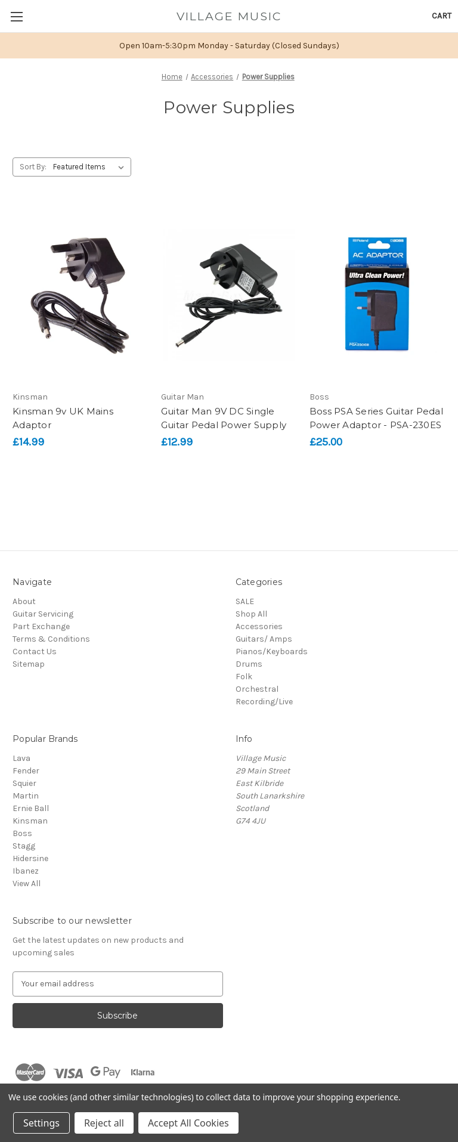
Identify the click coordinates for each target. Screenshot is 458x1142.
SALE (245, 601)
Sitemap (29, 664)
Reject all (104, 1122)
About (24, 601)
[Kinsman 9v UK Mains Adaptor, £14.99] (80, 295)
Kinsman (30, 821)
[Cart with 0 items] (441, 15)
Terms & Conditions (51, 639)
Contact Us (35, 651)
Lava (21, 758)
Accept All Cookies (188, 1122)
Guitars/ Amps (264, 639)
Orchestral (257, 689)
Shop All (251, 614)
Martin (26, 796)
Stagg (24, 846)
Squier (24, 783)
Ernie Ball (31, 808)
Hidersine (30, 858)
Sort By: (33, 166)
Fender (26, 771)
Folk (244, 676)
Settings (41, 1122)
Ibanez (26, 871)
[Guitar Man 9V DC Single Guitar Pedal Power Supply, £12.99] (229, 295)
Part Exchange (41, 626)
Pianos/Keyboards (272, 651)
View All (27, 883)
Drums (249, 664)
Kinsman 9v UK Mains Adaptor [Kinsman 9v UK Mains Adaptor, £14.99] (63, 418)
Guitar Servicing (43, 614)
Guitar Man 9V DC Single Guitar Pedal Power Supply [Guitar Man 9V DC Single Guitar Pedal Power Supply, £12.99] (223, 418)
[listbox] (91, 167)
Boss (22, 833)
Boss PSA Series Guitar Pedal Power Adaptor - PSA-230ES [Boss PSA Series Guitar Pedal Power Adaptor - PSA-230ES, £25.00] (376, 418)
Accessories (259, 626)
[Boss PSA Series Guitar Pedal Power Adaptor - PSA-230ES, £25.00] (377, 295)
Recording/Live (264, 702)
